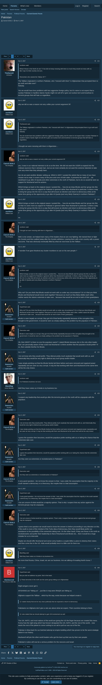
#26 (98, 223)
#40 (98, 568)
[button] (30, 6)
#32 (98, 374)
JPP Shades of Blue (9, 663)
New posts (4, 9)
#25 (98, 199)
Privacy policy (82, 663)
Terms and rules (71, 663)
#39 (98, 548)
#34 (98, 415)
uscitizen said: (24, 65)
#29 (98, 302)
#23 (98, 119)
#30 (98, 326)
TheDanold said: (25, 124)
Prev (5, 56)
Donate (23, 9)
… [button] (21, 56)
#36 (98, 467)
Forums (14, 6)
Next (28, 56)
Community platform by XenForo (51, 667)
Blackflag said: (24, 553)
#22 (98, 100)
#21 (98, 61)
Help (90, 663)
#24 (98, 151)
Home (5, 6)
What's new (24, 6)
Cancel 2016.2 (8, 21)
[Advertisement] (51, 39)
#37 (98, 488)
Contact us (60, 663)
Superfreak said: (25, 307)
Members (37, 6)
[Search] (96, 6)
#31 (98, 352)
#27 (98, 247)
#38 (98, 510)
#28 (98, 266)
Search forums (14, 9)
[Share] (95, 61)
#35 (98, 445)
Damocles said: (25, 330)
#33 (98, 393)
